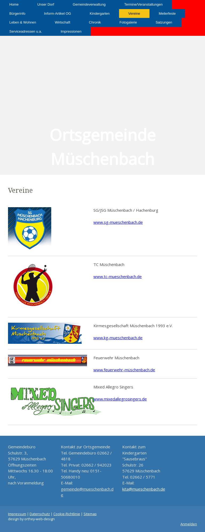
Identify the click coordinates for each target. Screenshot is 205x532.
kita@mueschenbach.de (143, 489)
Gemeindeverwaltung (89, 4)
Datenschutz (40, 513)
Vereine (134, 13)
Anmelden (188, 524)
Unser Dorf (45, 4)
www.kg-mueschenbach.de (118, 337)
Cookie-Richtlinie (66, 513)
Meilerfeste (167, 13)
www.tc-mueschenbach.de (117, 276)
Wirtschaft (62, 22)
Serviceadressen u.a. (25, 31)
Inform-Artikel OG (57, 13)
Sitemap (90, 513)
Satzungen (164, 22)
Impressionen (71, 31)
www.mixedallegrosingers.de (120, 399)
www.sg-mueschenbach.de (118, 222)
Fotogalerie (128, 22)
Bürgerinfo (17, 13)
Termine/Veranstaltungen (143, 4)
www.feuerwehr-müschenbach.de (124, 369)
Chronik (95, 22)
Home (14, 4)
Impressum (17, 513)
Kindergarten (99, 13)
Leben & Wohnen (22, 22)
